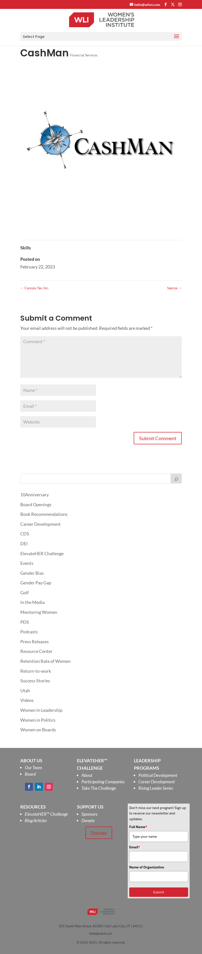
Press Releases (34, 641)
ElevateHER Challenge (42, 553)
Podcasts (29, 631)
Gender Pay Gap (35, 582)
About (86, 775)
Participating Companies (103, 781)
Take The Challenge (98, 788)
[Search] (176, 478)
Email (134, 847)
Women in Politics (37, 720)
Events (26, 563)
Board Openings (35, 504)
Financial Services (84, 55)
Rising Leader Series (155, 788)
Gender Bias (32, 573)
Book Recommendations (44, 514)
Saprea (174, 288)
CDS (24, 533)
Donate (88, 820)
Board (30, 774)
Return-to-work (35, 671)
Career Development (40, 524)
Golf (24, 592)
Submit (158, 892)
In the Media (32, 602)
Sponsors (89, 814)
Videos (27, 700)
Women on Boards (38, 729)
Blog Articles (36, 820)
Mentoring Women (38, 612)
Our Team (33, 767)
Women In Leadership (41, 710)
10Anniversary (34, 494)
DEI (24, 543)
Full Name (138, 827)
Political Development (157, 775)
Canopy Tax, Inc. (34, 288)
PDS (24, 622)
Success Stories (35, 680)
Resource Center (36, 651)
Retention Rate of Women (45, 661)
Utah (25, 690)
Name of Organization (146, 867)
